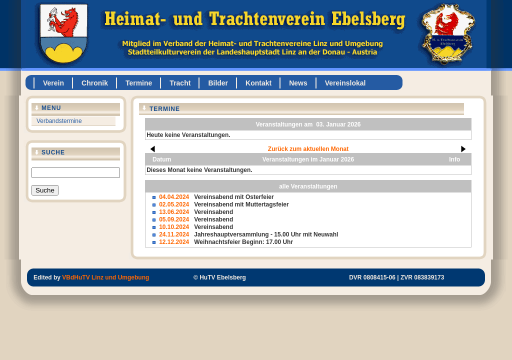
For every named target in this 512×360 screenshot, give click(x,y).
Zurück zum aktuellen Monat (308, 149)
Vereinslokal (345, 83)
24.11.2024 (174, 234)
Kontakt (259, 83)
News (298, 83)
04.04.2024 (174, 197)
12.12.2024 (174, 242)
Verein (53, 83)
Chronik (95, 83)
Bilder (218, 83)
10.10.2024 (174, 227)
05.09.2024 (174, 219)
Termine (139, 83)
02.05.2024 (174, 204)
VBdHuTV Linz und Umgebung (105, 277)
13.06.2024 (174, 212)
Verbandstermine (59, 121)
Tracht (180, 83)
